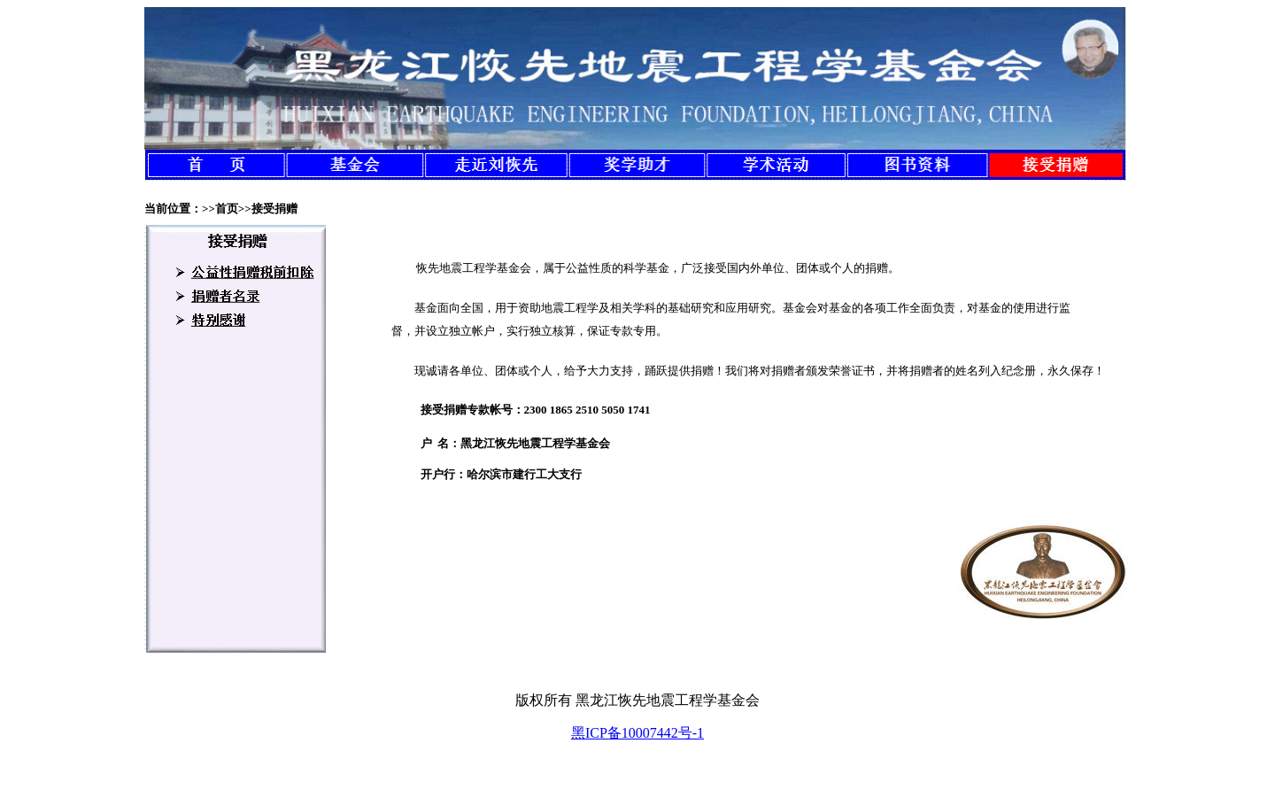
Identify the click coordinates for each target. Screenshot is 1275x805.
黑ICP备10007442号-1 (637, 732)
